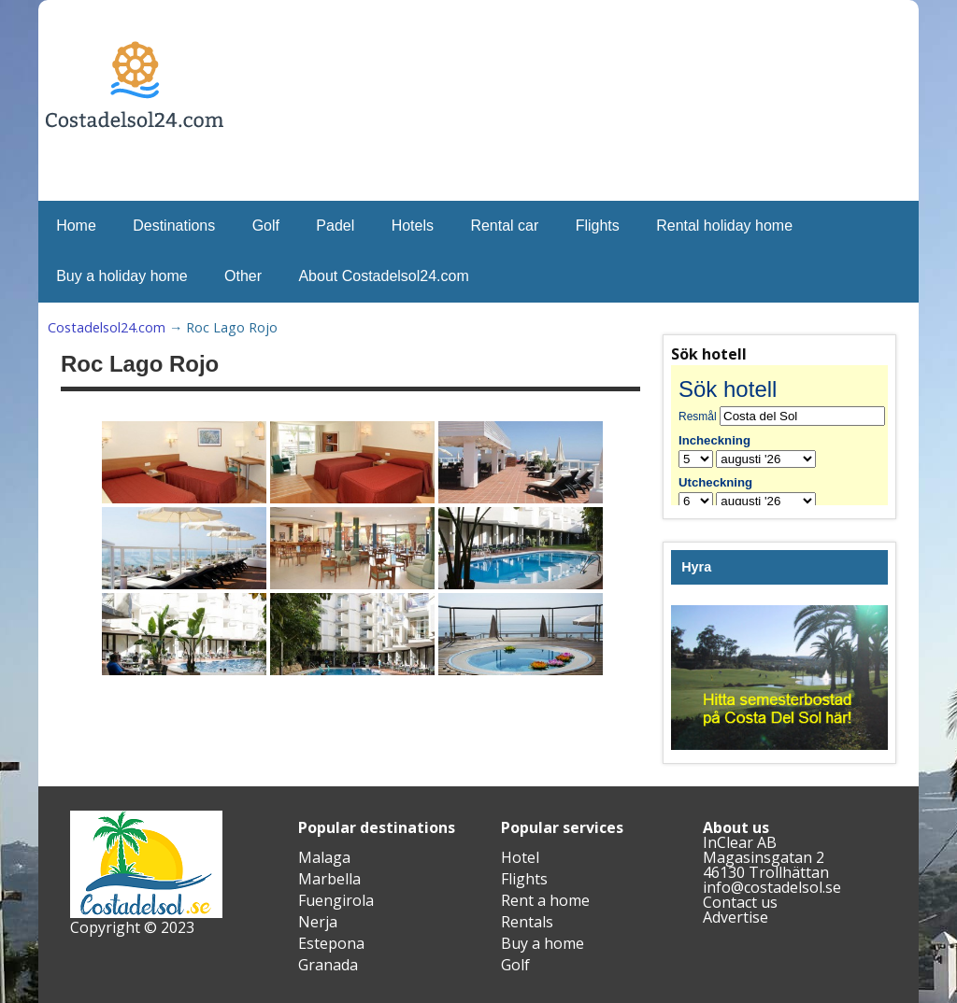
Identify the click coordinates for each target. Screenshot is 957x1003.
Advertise (735, 917)
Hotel (520, 857)
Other (243, 276)
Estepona (331, 943)
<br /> (779, 435)
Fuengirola (336, 900)
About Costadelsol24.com (383, 276)
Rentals (527, 921)
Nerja (317, 921)
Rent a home (545, 900)
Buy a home (542, 943)
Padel (335, 225)
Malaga (324, 857)
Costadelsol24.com (106, 327)
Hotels (413, 225)
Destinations (174, 225)
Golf (265, 225)
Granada (328, 964)
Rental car (504, 225)
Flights (598, 225)
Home (76, 225)
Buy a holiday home (122, 276)
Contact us (740, 902)
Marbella (329, 879)
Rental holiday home (724, 225)
